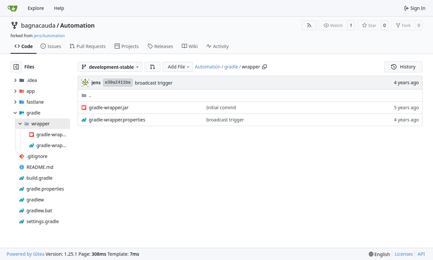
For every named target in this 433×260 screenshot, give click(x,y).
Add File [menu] (179, 67)
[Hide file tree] (16, 66)
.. (86, 95)
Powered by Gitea (25, 254)
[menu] (379, 254)
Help (59, 8)
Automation (77, 25)
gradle (231, 67)
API (421, 254)
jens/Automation (49, 36)
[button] (152, 67)
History (403, 67)
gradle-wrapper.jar (109, 107)
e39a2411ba (118, 82)
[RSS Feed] (309, 25)
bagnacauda (38, 25)
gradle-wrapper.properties (117, 120)
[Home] (12, 8)
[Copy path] (264, 67)
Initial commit (221, 107)
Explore (36, 8)
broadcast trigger (154, 83)
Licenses (404, 254)
